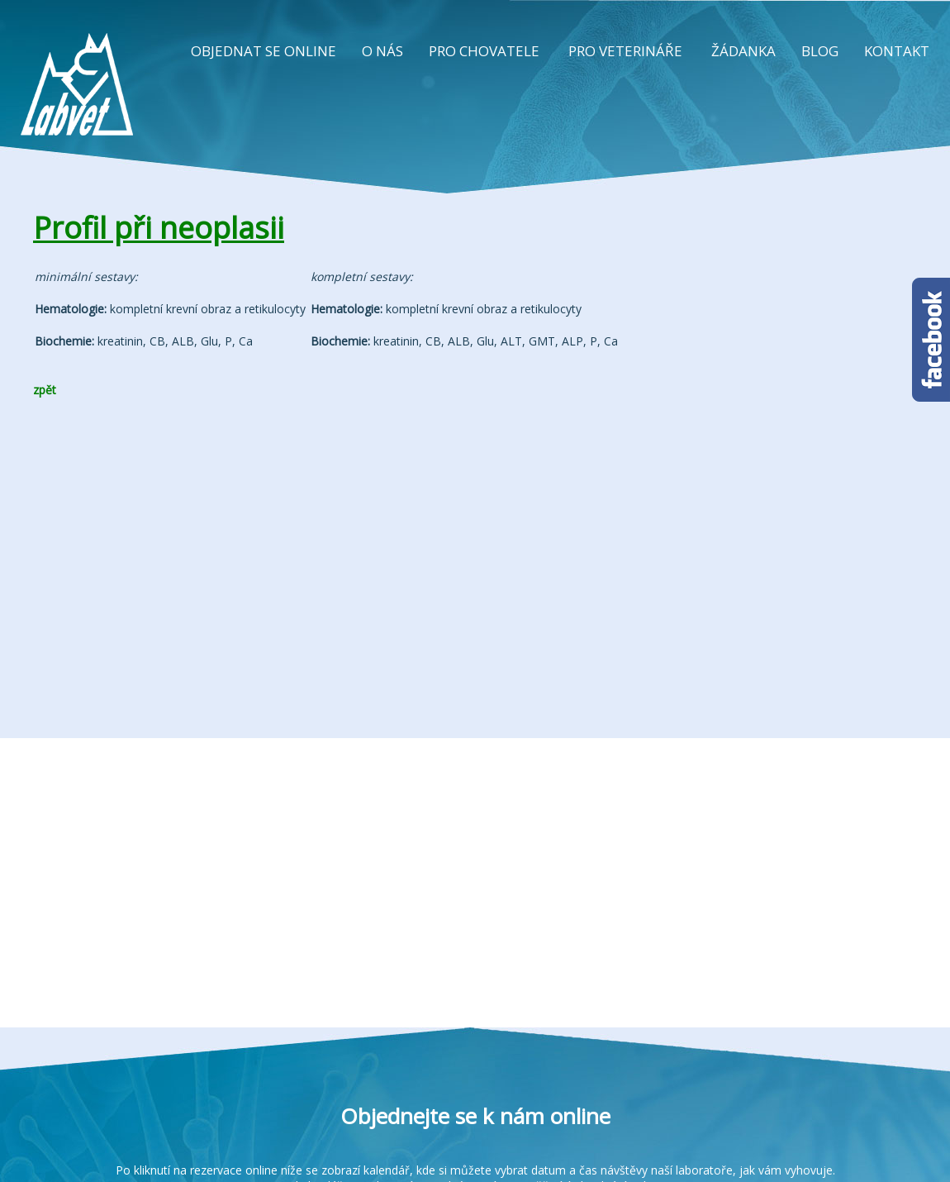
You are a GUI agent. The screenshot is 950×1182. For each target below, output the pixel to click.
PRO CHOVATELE (484, 50)
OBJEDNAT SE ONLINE (263, 50)
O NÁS (382, 50)
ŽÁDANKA (743, 50)
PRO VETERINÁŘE (625, 50)
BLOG (819, 50)
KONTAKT (896, 50)
